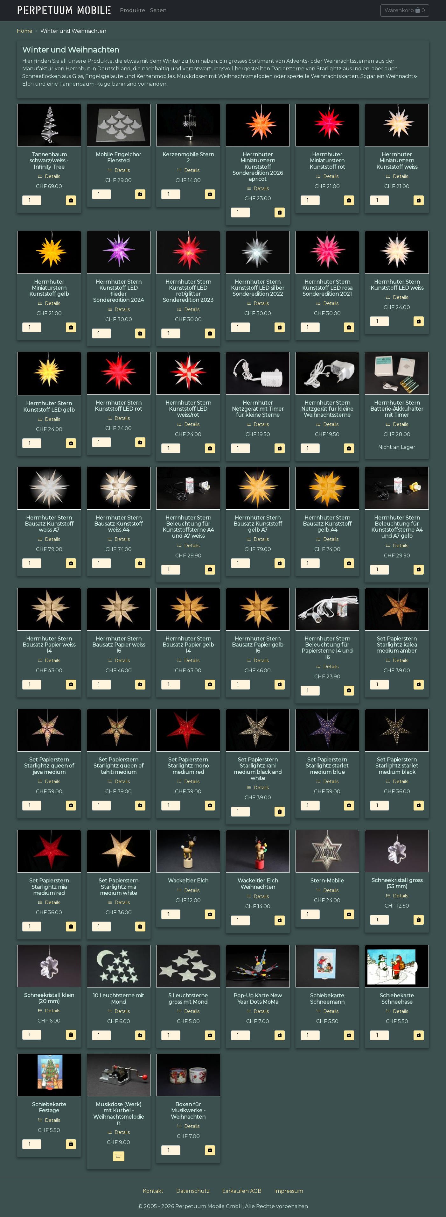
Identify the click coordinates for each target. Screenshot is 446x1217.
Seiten (158, 10)
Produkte (132, 10)
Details (49, 176)
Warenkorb (405, 10)
